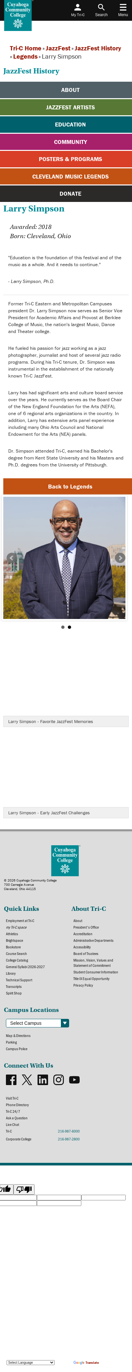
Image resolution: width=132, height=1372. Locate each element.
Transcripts (14, 986)
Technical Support (19, 979)
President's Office (86, 927)
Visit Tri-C (12, 1098)
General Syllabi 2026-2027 (25, 966)
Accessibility (82, 946)
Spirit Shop (14, 992)
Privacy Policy (83, 985)
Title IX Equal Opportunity (91, 978)
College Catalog (17, 960)
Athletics (12, 933)
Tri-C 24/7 (13, 1111)
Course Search (16, 953)
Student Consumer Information (95, 971)
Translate (86, 1362)
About (77, 920)
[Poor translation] (24, 1189)
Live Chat (12, 1124)
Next (120, 558)
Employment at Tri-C (20, 920)
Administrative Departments (93, 940)
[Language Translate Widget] (31, 1362)
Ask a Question (17, 1117)
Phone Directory (17, 1104)
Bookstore (13, 946)
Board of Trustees (85, 953)
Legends (25, 56)
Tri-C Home (25, 48)
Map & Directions (18, 1035)
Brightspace (14, 940)
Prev (12, 558)
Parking (11, 1042)
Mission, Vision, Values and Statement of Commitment (93, 962)
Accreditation (82, 933)
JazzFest (58, 48)
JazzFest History (98, 48)
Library (11, 973)
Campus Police (16, 1048)
